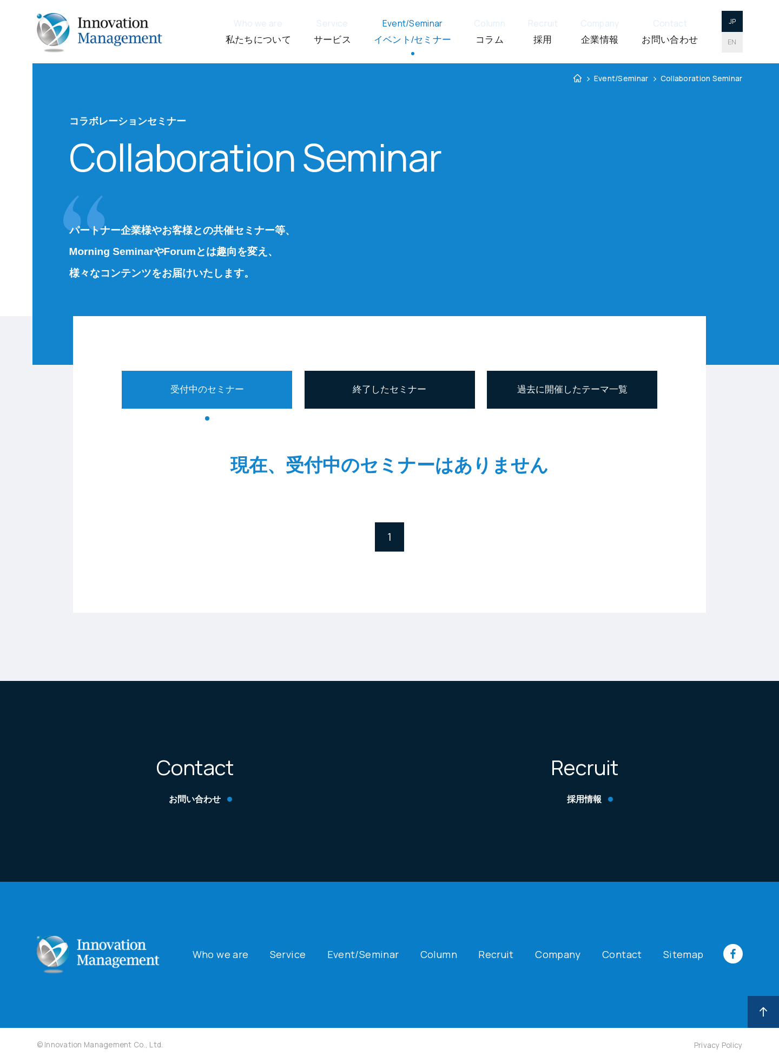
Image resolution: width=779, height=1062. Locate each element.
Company (558, 954)
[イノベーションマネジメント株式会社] (100, 31)
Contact (622, 954)
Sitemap (683, 954)
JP (732, 21)
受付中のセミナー (207, 389)
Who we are (221, 954)
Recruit (496, 954)
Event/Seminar (621, 78)
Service (288, 954)
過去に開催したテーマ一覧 (572, 389)
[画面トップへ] (764, 1012)
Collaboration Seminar (702, 78)
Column (438, 954)
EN (732, 42)
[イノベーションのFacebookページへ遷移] (723, 960)
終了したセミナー (389, 389)
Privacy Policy (718, 1045)
